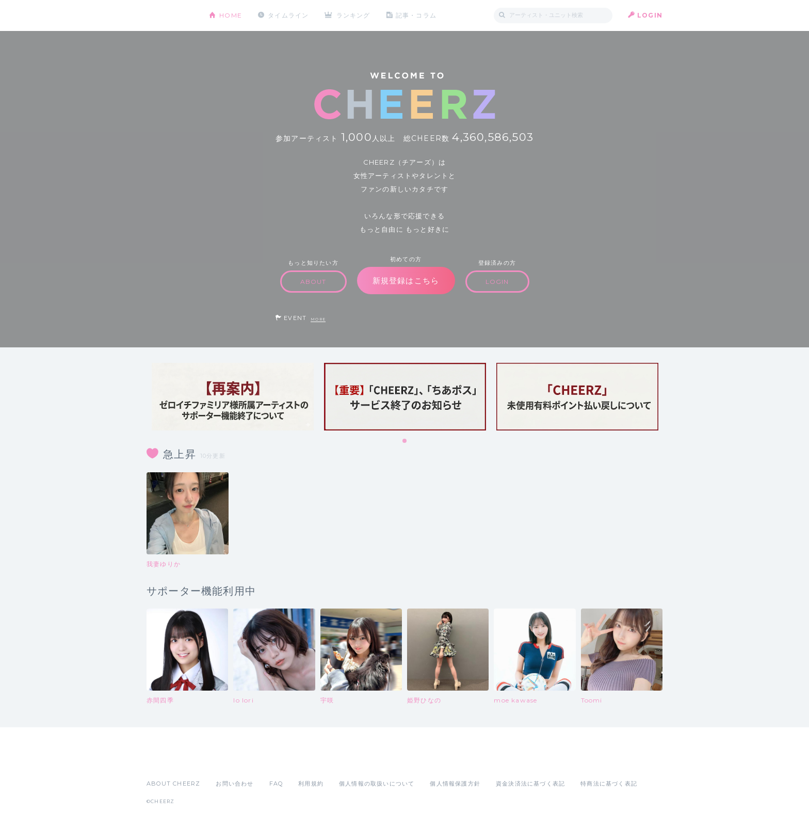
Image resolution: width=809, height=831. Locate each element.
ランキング (353, 15)
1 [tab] (405, 441)
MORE (318, 319)
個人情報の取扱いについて (376, 783)
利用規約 (310, 783)
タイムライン (288, 15)
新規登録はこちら (406, 280)
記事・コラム (416, 15)
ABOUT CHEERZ (173, 783)
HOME (230, 15)
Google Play (225, 761)
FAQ (276, 783)
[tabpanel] (233, 396)
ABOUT (313, 281)
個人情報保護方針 (455, 783)
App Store (170, 761)
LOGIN (649, 15)
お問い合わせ (234, 783)
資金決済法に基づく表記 (530, 783)
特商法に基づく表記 (608, 783)
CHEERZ (170, 15)
